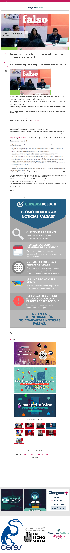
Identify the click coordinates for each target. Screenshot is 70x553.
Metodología (48, 11)
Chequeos (9, 11)
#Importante (13, 118)
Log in (11, 339)
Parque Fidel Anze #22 (58, 535)
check (6, 53)
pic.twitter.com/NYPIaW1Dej (26, 118)
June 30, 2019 (35, 120)
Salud (12, 335)
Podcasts (40, 11)
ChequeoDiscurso (19, 11)
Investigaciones (30, 11)
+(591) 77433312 (58, 537)
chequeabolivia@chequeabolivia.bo (58, 536)
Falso (26, 61)
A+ (7, 66)
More (35, 447)
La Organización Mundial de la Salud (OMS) (18, 137)
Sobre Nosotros (59, 11)
